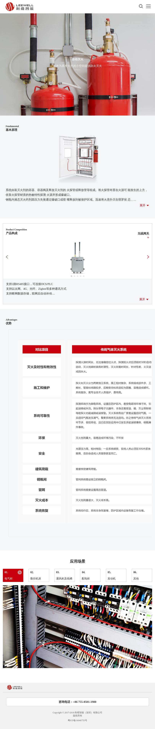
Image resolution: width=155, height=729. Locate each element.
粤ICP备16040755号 (77, 720)
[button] (71, 276)
